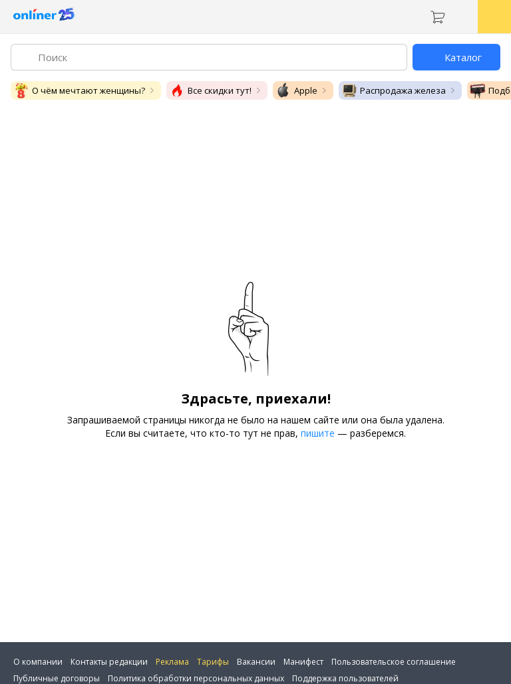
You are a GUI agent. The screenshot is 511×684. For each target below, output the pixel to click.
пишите (318, 433)
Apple (296, 90)
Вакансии (256, 661)
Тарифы (213, 661)
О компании (38, 661)
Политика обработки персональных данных (196, 678)
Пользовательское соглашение (393, 661)
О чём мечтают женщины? (79, 90)
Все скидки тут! (210, 90)
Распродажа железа (393, 90)
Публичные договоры (56, 678)
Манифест (303, 661)
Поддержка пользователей (345, 678)
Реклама (172, 661)
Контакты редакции (109, 661)
